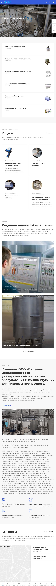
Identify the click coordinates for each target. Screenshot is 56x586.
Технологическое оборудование (18, 59)
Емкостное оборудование (15, 46)
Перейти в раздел (48, 531)
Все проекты (49, 225)
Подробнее (7, 405)
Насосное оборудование (14, 96)
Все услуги (50, 133)
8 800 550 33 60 (37, 551)
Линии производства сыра (15, 108)
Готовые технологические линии (18, 71)
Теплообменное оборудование (17, 83)
